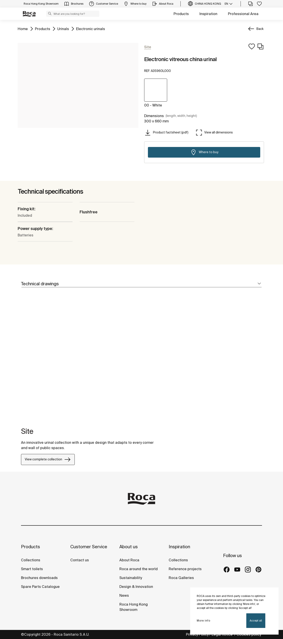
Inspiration (208, 14)
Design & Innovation (136, 587)
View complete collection (48, 459)
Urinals (63, 28)
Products (181, 14)
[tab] (141, 283)
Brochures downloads (39, 578)
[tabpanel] (23, 360)
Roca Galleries (181, 578)
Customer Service (88, 546)
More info (203, 620)
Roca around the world (138, 569)
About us (128, 546)
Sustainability (130, 578)
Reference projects (185, 569)
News (124, 595)
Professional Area (243, 14)
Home (23, 28)
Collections (30, 560)
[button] (50, 13)
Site (27, 431)
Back (260, 29)
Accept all (256, 620)
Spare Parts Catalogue (40, 587)
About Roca (129, 560)
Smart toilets (32, 569)
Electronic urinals (90, 28)
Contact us (79, 560)
